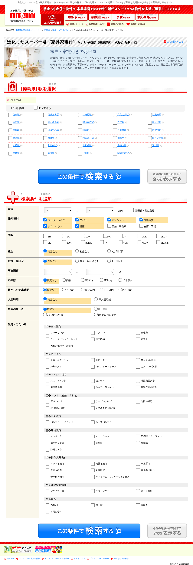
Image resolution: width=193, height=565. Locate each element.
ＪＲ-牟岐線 (17, 108)
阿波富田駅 (53, 114)
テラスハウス (53, 226)
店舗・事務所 (117, 226)
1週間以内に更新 (105, 314)
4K (103, 242)
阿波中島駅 (53, 130)
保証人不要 (54, 470)
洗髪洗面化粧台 (146, 388)
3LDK (86, 242)
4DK (123, 242)
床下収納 (98, 339)
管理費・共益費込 (142, 210)
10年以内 (125, 280)
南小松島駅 (53, 122)
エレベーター (55, 437)
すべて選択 (42, 108)
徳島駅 (16, 114)
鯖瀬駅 (51, 153)
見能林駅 (121, 130)
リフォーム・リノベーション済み (110, 477)
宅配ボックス (55, 443)
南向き (142, 505)
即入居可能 (103, 299)
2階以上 (52, 505)
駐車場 (97, 443)
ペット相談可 (55, 464)
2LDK (162, 236)
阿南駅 (86, 130)
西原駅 (16, 130)
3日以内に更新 (53, 314)
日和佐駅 (87, 145)
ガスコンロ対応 (146, 367)
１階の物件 (54, 512)
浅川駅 (86, 153)
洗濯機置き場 (145, 381)
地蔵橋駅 (156, 114)
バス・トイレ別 (56, 381)
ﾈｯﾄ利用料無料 (55, 408)
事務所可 (143, 464)
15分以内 (107, 289)
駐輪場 (142, 443)
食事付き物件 (55, 477)
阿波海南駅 (123, 153)
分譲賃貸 (147, 220)
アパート (83, 220)
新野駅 (51, 138)
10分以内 (88, 289)
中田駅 (16, 122)
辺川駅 (155, 145)
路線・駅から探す (60, 30)
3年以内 (87, 280)
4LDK (143, 242)
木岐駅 (16, 145)
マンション (116, 220)
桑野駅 (16, 138)
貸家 (80, 226)
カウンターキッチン (103, 367)
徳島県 (47, 30)
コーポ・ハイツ (54, 220)
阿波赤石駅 (88, 122)
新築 (67, 280)
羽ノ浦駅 (156, 122)
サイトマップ (79, 558)
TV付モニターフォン (149, 437)
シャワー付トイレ (102, 388)
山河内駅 (121, 145)
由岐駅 (120, 138)
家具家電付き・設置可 (59, 346)
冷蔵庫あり (54, 367)
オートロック (100, 437)
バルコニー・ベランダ (59, 422)
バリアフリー (100, 491)
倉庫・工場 (148, 226)
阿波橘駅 (156, 130)
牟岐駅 (16, 153)
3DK (67, 242)
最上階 (97, 505)
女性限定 (98, 470)
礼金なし (83, 251)
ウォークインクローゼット (62, 339)
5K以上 (163, 242)
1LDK (105, 236)
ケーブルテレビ (101, 402)
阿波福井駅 (88, 138)
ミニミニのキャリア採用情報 (57, 558)
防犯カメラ (54, 450)
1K (66, 236)
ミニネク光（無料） (103, 408)
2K (122, 236)
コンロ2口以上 (146, 360)
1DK (85, 236)
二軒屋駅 (87, 114)
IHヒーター (99, 360)
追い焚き (98, 381)
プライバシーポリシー (99, 558)
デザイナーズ (55, 491)
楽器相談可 (99, 464)
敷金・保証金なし (87, 261)
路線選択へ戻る (175, 41)
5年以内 (106, 280)
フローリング (55, 333)
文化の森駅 (123, 114)
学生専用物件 (145, 470)
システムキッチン (57, 360)
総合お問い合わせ (121, 558)
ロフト (142, 339)
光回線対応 (144, 402)
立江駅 (120, 122)
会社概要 (11, 558)
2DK (142, 236)
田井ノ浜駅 (158, 138)
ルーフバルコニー (102, 422)
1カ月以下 (115, 251)
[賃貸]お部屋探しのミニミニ (28, 30)
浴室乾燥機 (54, 388)
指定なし (50, 251)
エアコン (98, 333)
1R (47, 236)
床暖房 (142, 333)
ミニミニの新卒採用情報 (29, 558)
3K (47, 242)
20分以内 (125, 289)
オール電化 (144, 491)
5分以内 (68, 289)
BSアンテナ (54, 402)
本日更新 (101, 309)
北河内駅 (52, 145)
